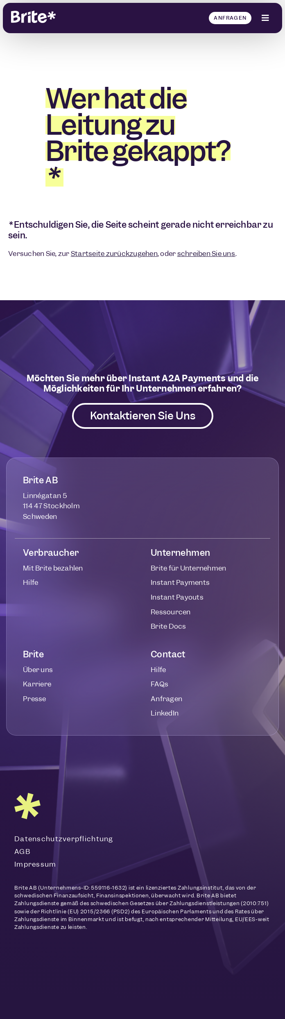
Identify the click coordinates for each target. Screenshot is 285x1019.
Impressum (35, 864)
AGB (22, 851)
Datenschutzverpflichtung (63, 839)
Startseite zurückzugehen (114, 253)
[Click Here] (266, 18)
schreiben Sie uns (206, 253)
